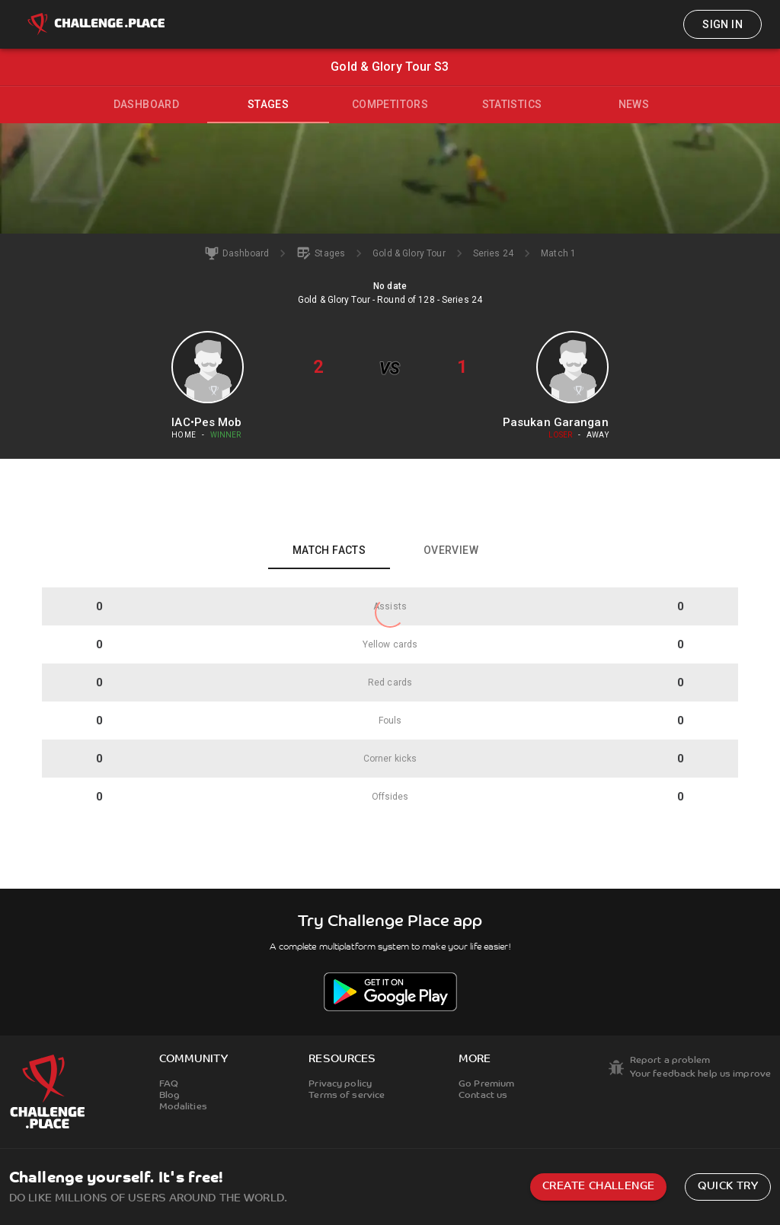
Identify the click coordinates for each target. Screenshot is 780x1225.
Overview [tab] (451, 550)
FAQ (168, 1084)
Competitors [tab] (390, 104)
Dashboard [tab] (146, 104)
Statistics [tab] (512, 104)
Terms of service (346, 1095)
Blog (169, 1095)
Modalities (183, 1107)
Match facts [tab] (329, 550)
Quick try (728, 1186)
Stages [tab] (268, 104)
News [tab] (634, 104)
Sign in (722, 24)
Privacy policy (340, 1084)
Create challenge (598, 1186)
